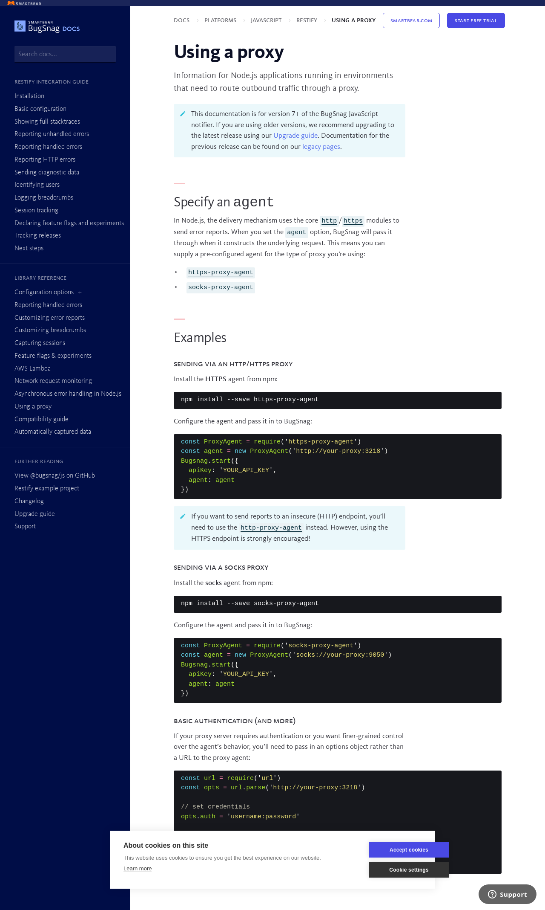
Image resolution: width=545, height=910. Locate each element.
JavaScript (267, 20)
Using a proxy (33, 406)
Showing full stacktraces (47, 122)
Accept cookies (380, 850)
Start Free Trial (476, 20)
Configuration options (44, 292)
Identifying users (37, 185)
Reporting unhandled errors (51, 134)
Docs (182, 20)
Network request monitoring (53, 381)
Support (25, 526)
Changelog (29, 501)
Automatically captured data (52, 432)
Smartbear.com (411, 20)
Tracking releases (37, 235)
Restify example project (46, 488)
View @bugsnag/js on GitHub (54, 475)
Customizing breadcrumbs (50, 330)
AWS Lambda (32, 368)
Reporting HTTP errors (44, 159)
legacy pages (321, 147)
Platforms (221, 20)
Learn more (137, 868)
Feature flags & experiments (53, 356)
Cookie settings (380, 870)
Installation (29, 96)
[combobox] (65, 54)
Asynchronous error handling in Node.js (67, 394)
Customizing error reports (49, 318)
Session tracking (36, 210)
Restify (307, 20)
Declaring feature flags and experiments (69, 223)
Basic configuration (40, 109)
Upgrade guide (34, 514)
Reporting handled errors (48, 147)
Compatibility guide (41, 419)
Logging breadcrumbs (43, 197)
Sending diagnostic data (46, 172)
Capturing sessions (39, 343)
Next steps (28, 248)
